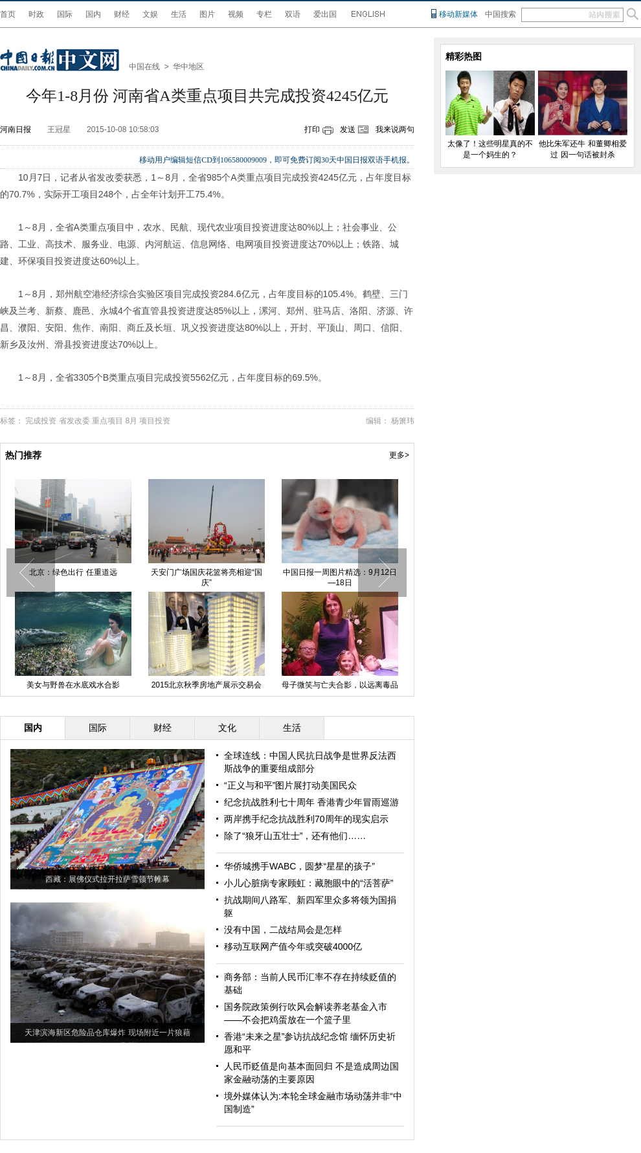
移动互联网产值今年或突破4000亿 (293, 946)
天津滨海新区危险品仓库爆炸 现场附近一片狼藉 (107, 1032)
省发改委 (74, 420)
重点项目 (107, 420)
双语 (292, 14)
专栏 (264, 14)
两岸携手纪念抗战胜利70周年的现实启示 (306, 819)
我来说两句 (395, 129)
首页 (8, 14)
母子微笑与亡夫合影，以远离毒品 (340, 684)
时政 (36, 14)
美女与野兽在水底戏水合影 (73, 684)
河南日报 (15, 129)
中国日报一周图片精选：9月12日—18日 (340, 577)
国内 (93, 14)
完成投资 (40, 420)
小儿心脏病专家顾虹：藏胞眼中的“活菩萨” (308, 883)
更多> (399, 455)
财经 (121, 14)
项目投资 (154, 420)
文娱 (150, 14)
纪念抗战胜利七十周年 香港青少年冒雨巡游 (311, 802)
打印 (312, 129)
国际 (65, 14)
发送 (347, 129)
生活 (178, 14)
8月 (131, 420)
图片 (207, 14)
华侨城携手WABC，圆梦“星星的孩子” (299, 866)
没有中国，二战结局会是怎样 (283, 929)
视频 (235, 14)
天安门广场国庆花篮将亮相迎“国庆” (206, 577)
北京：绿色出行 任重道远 (73, 572)
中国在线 (144, 66)
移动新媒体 (458, 14)
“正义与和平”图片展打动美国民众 (290, 785)
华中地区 (188, 66)
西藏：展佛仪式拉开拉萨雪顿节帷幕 (107, 879)
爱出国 (325, 14)
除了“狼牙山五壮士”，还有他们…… (295, 836)
